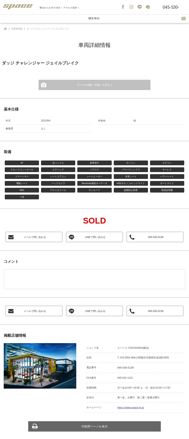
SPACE (18, 7)
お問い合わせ (148, 7)
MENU (94, 19)
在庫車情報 (17, 28)
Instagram (131, 7)
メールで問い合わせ (35, 237)
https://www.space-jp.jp (130, 407)
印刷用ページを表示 (94, 425)
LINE (140, 7)
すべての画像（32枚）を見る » (94, 84)
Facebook (123, 7)
